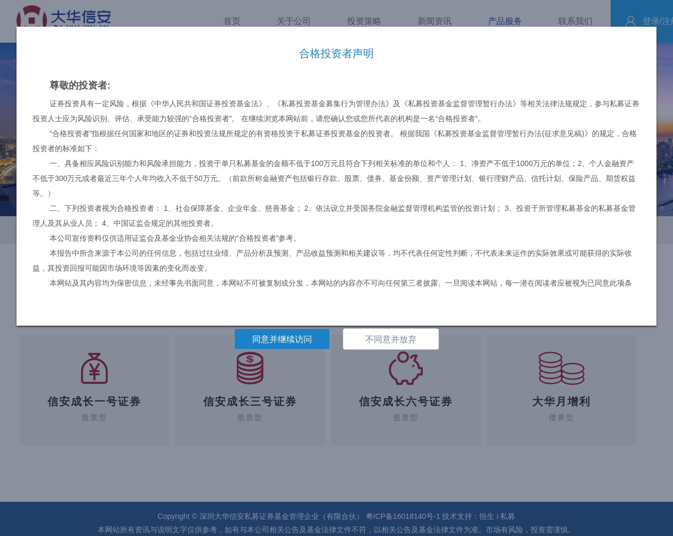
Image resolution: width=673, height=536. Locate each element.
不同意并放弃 (390, 339)
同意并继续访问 (282, 339)
